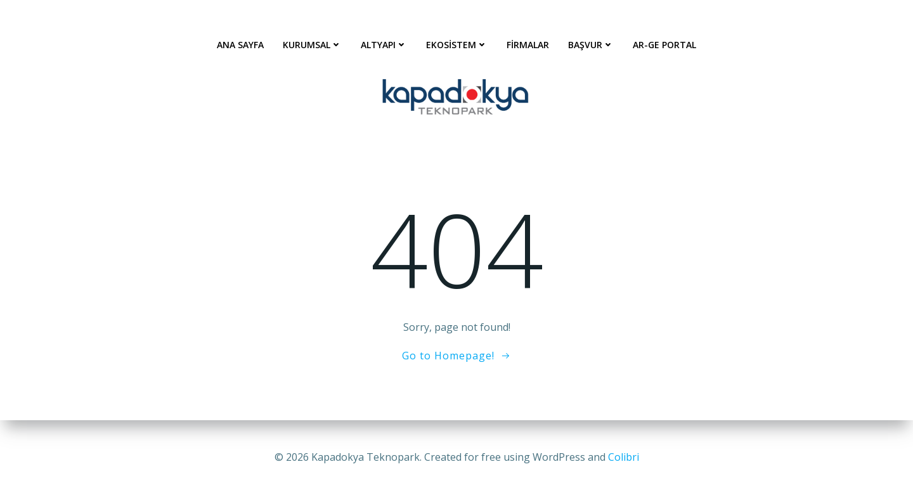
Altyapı (384, 45)
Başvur (591, 45)
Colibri (623, 457)
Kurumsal (312, 45)
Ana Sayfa (240, 45)
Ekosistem (457, 45)
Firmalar (528, 45)
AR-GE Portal (664, 45)
